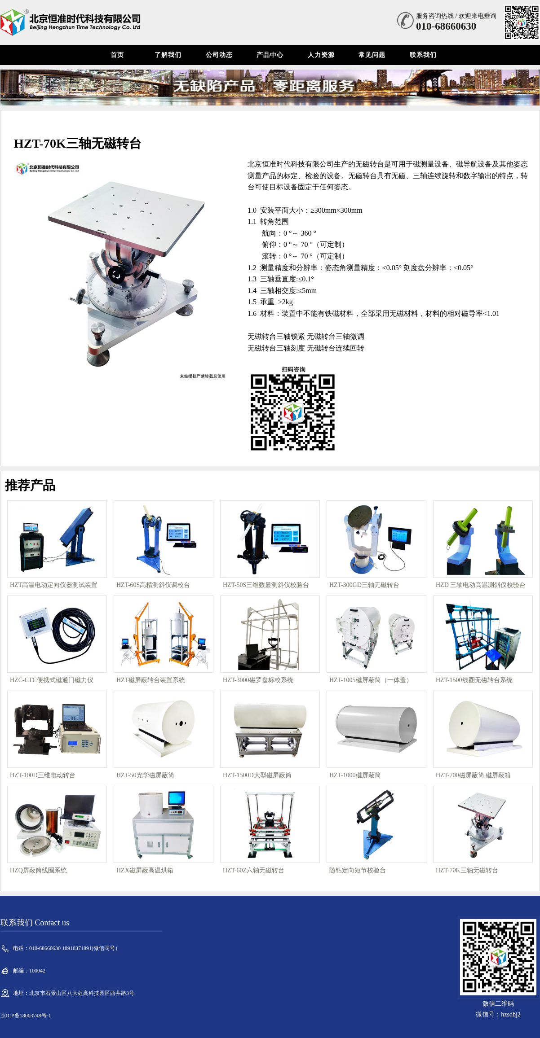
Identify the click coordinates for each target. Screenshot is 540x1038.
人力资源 (321, 55)
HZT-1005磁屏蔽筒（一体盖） (370, 680)
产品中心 (270, 55)
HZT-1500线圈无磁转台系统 (474, 680)
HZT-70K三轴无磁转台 (467, 870)
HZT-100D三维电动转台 (42, 775)
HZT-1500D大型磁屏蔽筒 (257, 775)
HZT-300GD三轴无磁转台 (364, 585)
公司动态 (219, 55)
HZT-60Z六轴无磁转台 (253, 870)
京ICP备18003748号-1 (25, 1015)
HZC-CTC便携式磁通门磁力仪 (51, 680)
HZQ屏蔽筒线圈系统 (38, 870)
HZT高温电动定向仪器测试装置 (53, 585)
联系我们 (423, 55)
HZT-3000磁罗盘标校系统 (258, 680)
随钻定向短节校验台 (357, 870)
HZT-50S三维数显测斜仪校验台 (266, 585)
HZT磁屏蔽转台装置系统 (150, 680)
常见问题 (372, 55)
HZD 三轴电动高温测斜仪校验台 (481, 585)
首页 (117, 55)
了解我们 (168, 55)
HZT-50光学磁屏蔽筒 (145, 775)
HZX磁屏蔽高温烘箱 (144, 870)
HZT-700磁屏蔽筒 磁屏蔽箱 (473, 775)
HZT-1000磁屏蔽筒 (355, 775)
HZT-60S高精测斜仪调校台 (153, 585)
